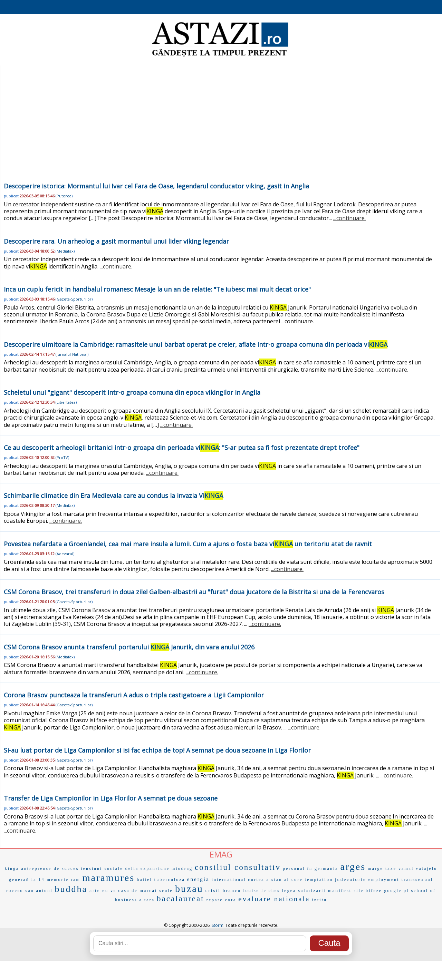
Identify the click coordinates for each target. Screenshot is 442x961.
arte (94, 890)
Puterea (64, 195)
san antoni (39, 890)
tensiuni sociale (102, 868)
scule (166, 890)
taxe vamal (399, 868)
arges (353, 866)
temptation (319, 879)
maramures (109, 877)
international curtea (238, 879)
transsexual (417, 879)
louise (251, 890)
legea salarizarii (304, 890)
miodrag (182, 868)
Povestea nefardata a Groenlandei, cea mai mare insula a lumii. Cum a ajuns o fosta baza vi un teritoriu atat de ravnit (188, 544)
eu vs (109, 890)
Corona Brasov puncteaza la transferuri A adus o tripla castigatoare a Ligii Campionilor (134, 695)
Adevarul (65, 553)
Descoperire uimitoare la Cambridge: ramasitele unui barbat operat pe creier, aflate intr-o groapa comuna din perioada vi (195, 344)
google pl (396, 890)
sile (359, 890)
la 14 (38, 879)
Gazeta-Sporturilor (74, 299)
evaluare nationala (274, 899)
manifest (340, 890)
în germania (322, 868)
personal (294, 868)
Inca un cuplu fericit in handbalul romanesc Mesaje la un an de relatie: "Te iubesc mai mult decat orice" (157, 289)
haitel (144, 879)
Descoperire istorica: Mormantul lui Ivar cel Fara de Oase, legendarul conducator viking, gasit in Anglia (156, 186)
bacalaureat (180, 898)
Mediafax (65, 251)
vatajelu (426, 868)
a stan (274, 879)
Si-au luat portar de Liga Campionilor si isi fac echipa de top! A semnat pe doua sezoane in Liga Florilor (157, 750)
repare (214, 900)
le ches (270, 890)
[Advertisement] (220, 129)
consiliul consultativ (238, 867)
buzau (189, 888)
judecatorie (350, 879)
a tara (147, 900)
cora (231, 900)
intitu (319, 900)
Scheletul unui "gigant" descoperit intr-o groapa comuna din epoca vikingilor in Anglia (132, 392)
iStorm (217, 925)
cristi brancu (223, 890)
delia (131, 868)
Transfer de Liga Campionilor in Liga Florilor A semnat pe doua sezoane (111, 798)
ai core (293, 879)
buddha (71, 889)
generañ (19, 879)
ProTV (62, 457)
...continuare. (349, 218)
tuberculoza (169, 879)
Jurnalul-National (72, 354)
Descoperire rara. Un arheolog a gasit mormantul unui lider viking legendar (116, 241)
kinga (12, 868)
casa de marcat (137, 890)
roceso (14, 890)
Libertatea (66, 402)
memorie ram (63, 879)
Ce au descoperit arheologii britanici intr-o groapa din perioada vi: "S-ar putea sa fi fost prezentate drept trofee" (181, 447)
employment (384, 879)
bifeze (374, 890)
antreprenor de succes (50, 868)
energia (198, 879)
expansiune (155, 868)
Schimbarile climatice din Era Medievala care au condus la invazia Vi (113, 495)
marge (375, 868)
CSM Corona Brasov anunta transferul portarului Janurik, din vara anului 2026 (129, 647)
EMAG (221, 854)
